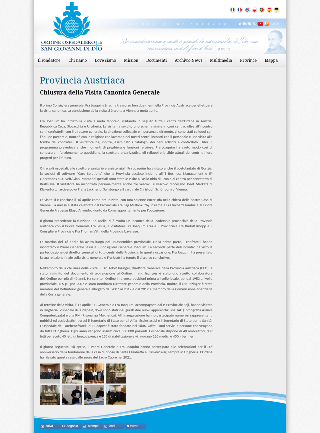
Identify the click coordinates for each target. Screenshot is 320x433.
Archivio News (188, 60)
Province (248, 60)
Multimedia (221, 60)
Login (275, 23)
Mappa (271, 60)
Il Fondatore (49, 60)
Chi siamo (77, 60)
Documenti (156, 60)
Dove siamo (105, 60)
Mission (131, 60)
